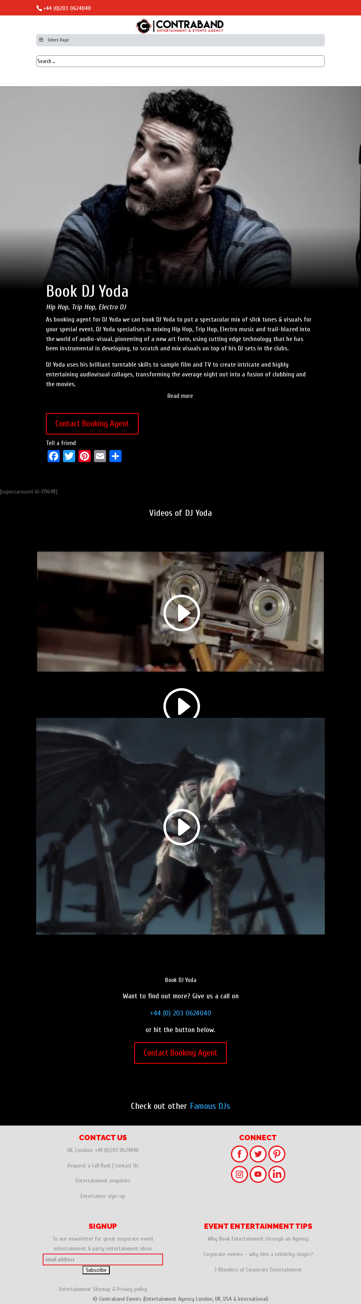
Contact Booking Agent (92, 423)
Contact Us (127, 1165)
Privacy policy (132, 1289)
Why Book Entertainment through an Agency (258, 1238)
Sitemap (102, 1289)
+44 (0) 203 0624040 (180, 1013)
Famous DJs (210, 1106)
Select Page (53, 40)
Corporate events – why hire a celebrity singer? (258, 1254)
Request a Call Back (89, 1165)
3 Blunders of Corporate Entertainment (258, 1269)
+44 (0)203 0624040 (67, 8)
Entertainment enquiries (103, 1180)
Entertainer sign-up (102, 1196)
